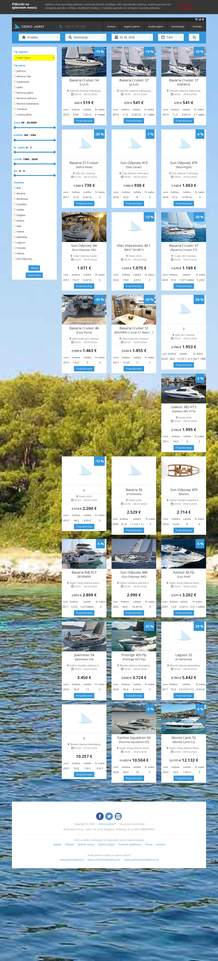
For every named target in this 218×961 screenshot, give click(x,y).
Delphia (21, 215)
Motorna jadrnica (26, 98)
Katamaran (23, 81)
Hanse (20, 231)
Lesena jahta (24, 114)
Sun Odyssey (24, 258)
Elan (19, 226)
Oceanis (21, 247)
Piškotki (69, 844)
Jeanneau (22, 237)
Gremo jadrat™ (107, 824)
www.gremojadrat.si (72, 859)
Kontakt (197, 26)
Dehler (20, 209)
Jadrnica (21, 71)
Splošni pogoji (106, 844)
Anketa (57, 844)
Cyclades (22, 204)
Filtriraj (34, 268)
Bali (19, 188)
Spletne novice (85, 844)
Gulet (20, 87)
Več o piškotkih (186, 8)
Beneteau (22, 198)
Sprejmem (184, 4)
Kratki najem (155, 26)
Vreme (148, 844)
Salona (20, 253)
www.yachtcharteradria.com (103, 859)
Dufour (21, 220)
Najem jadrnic (132, 26)
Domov (111, 26)
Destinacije (177, 26)
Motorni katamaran (28, 103)
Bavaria (21, 193)
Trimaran (22, 109)
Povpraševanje (84, 120)
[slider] (15, 127)
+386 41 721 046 (75, 26)
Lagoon (21, 242)
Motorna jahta (25, 92)
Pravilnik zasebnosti (129, 844)
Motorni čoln (24, 76)
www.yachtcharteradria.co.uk (141, 859)
